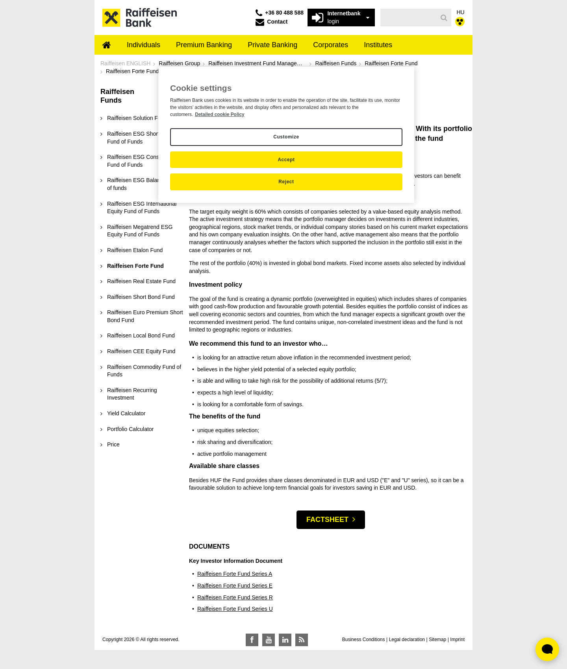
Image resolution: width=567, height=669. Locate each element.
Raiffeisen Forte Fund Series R (235, 597)
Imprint (457, 639)
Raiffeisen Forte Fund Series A (234, 574)
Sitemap (437, 639)
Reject (286, 181)
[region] (286, 135)
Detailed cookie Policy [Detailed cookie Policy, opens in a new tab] (220, 114)
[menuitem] (106, 46)
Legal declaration (407, 639)
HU (461, 12)
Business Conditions (363, 639)
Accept (286, 159)
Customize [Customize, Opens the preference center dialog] (286, 137)
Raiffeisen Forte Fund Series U (235, 609)
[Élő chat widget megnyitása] (547, 649)
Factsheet (327, 519)
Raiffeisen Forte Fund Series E (234, 585)
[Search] (444, 17)
